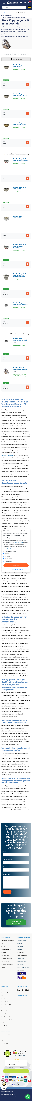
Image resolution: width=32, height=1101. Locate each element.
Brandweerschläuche (7, 455)
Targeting (7, 556)
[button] (29, 7)
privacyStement (19, 542)
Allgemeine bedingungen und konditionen (22, 961)
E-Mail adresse (7, 867)
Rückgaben (20, 952)
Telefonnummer (8, 859)
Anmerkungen (7, 874)
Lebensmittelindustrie (8, 993)
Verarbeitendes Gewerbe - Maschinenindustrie (7, 1014)
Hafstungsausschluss (7, 1091)
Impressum (20, 970)
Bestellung (20, 946)
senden (7, 892)
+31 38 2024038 (5, 961)
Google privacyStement (9, 548)
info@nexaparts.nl (6, 958)
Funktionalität (8, 558)
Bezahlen (20, 949)
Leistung (7, 553)
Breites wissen (5, 989)
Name (4, 851)
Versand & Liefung (22, 955)
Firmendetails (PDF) (7, 964)
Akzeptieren (16, 565)
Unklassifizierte (8, 561)
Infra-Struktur (5, 1002)
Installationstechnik (7, 1026)
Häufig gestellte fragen (23, 967)
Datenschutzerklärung (8, 1094)
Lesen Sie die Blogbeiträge (16, 922)
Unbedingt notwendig (10, 551)
